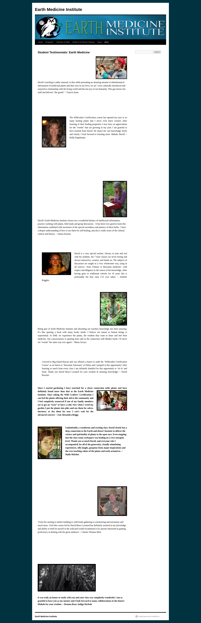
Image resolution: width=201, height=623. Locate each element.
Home (40, 42)
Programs (49, 42)
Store (99, 42)
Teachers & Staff (63, 42)
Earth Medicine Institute (58, 9)
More (107, 42)
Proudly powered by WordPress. (149, 616)
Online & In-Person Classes (83, 42)
